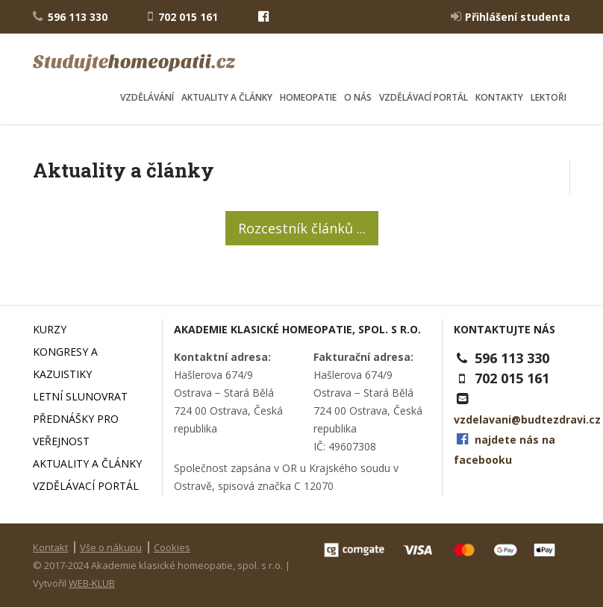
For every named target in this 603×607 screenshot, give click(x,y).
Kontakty (499, 97)
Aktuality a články (226, 97)
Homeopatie (308, 97)
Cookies (172, 547)
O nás (358, 97)
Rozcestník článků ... (302, 228)
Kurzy (49, 329)
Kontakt (50, 547)
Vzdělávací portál (423, 97)
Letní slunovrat (80, 396)
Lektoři (548, 97)
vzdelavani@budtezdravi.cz (527, 419)
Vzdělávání (147, 97)
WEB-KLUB (92, 583)
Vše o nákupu (111, 547)
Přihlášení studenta (510, 16)
